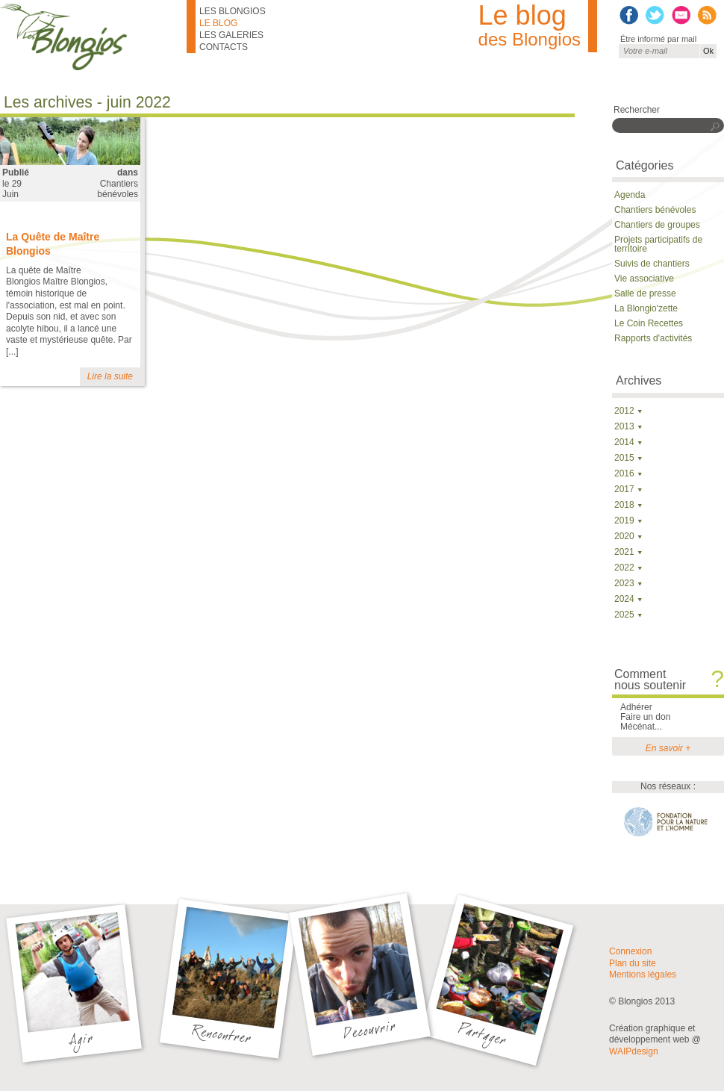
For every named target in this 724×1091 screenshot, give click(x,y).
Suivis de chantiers (652, 263)
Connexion (630, 951)
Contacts (223, 47)
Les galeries (231, 35)
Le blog (218, 23)
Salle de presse (645, 293)
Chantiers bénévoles (117, 188)
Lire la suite (110, 376)
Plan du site (632, 963)
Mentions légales (642, 974)
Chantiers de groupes (657, 225)
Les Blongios (232, 11)
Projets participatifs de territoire (658, 244)
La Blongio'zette (646, 308)
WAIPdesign (633, 1051)
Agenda (629, 195)
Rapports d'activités (653, 338)
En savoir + (668, 748)
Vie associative (644, 278)
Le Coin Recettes (648, 323)
